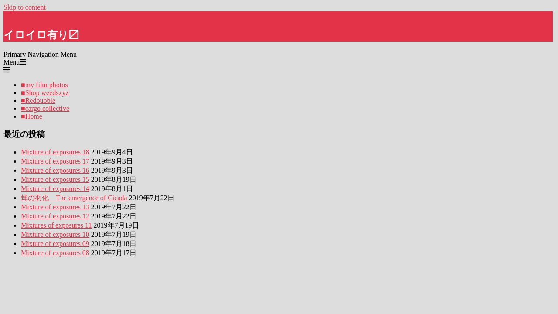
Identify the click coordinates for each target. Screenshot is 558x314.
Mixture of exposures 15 (55, 179)
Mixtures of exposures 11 (56, 225)
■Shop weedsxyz (45, 92)
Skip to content (24, 7)
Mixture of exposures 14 (55, 188)
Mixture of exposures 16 (55, 170)
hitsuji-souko (21, 15)
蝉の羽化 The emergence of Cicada (74, 197)
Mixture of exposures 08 (55, 252)
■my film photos (44, 85)
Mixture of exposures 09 (55, 243)
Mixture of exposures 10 (55, 234)
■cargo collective (45, 108)
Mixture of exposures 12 (55, 216)
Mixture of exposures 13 (55, 207)
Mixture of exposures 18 (55, 152)
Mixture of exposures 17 (55, 161)
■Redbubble (38, 100)
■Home (31, 116)
